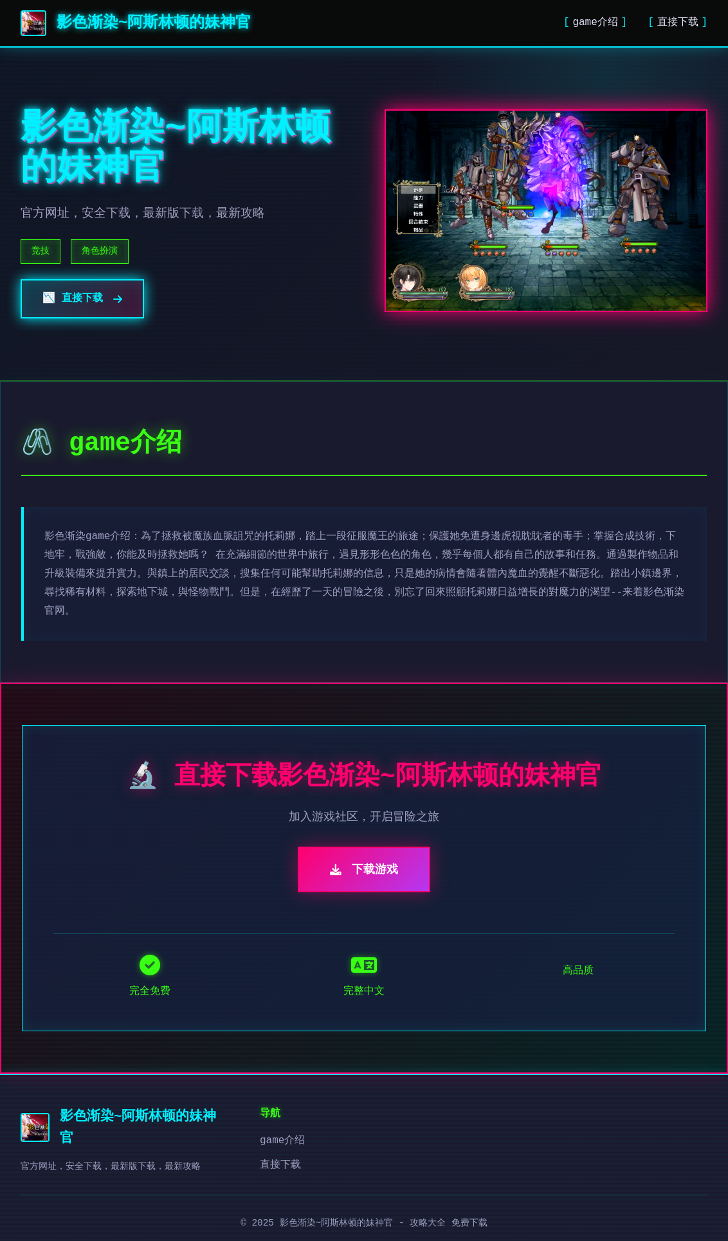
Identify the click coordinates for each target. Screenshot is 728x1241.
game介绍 (594, 22)
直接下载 (677, 22)
